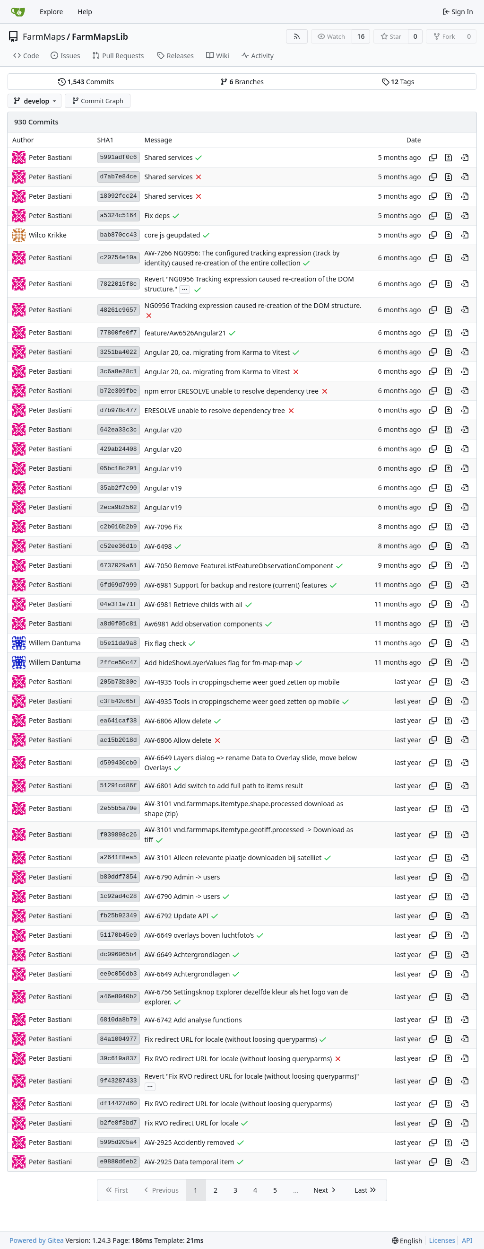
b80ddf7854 (118, 876)
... (185, 288)
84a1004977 (118, 1039)
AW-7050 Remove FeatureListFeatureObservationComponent (239, 565)
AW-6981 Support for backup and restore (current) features (236, 585)
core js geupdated (172, 234)
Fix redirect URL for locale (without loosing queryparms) (231, 1039)
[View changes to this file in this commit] (448, 157)
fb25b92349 (118, 915)
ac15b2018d (118, 740)
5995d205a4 (118, 1142)
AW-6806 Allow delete (178, 720)
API (467, 1240)
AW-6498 (158, 546)
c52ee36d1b (118, 546)
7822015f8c (118, 284)
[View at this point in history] (465, 157)
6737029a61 (118, 565)
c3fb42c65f (118, 701)
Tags (398, 81)
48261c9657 (118, 310)
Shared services (169, 157)
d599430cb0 (118, 762)
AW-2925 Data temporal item (189, 1161)
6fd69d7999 (118, 585)
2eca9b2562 (118, 507)
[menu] (407, 1240)
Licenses (442, 1240)
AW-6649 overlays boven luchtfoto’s (199, 935)
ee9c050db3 (118, 973)
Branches (242, 81)
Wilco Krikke (48, 234)
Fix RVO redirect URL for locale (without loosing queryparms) (238, 1058)
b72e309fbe (118, 391)
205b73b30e (118, 682)
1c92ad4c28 (118, 896)
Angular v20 (163, 429)
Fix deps (157, 215)
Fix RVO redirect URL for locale (192, 1122)
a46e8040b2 (118, 996)
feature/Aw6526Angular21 (185, 332)
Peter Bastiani (50, 157)
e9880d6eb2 (118, 1161)
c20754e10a (118, 257)
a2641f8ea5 (118, 857)
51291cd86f (118, 785)
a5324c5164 (118, 215)
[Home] (18, 11)
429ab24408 (118, 449)
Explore (51, 11)
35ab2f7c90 (118, 488)
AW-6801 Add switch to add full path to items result (224, 785)
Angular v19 (163, 468)
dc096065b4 (118, 954)
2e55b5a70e (118, 808)
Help (85, 11)
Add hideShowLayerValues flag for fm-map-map (219, 662)
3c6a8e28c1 (118, 371)
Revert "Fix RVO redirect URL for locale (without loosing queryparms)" (252, 1076)
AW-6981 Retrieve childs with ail (194, 604)
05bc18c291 (118, 468)
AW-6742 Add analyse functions (193, 1019)
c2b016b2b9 (118, 526)
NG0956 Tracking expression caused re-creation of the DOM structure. (253, 305)
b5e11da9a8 (118, 643)
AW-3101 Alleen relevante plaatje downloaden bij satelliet (233, 857)
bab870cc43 (118, 234)
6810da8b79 (118, 1019)
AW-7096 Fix (163, 526)
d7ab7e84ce (118, 176)
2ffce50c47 (118, 662)
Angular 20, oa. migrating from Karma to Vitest (217, 352)
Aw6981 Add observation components (204, 623)
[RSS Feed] (297, 36)
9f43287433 (118, 1080)
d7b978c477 (118, 410)
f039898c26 (118, 834)
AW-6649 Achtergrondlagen (187, 954)
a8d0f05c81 (118, 623)
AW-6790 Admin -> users (182, 876)
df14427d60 (118, 1103)
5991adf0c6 (118, 157)
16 (361, 36)
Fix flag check (165, 643)
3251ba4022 (118, 352)
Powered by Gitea (36, 1240)
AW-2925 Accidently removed (189, 1142)
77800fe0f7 (118, 332)
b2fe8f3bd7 (118, 1122)
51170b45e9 (118, 935)
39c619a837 (118, 1058)
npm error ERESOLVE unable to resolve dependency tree (232, 391)
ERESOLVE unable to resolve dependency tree (215, 410)
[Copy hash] (433, 157)
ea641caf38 (118, 720)
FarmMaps (44, 36)
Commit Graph (97, 101)
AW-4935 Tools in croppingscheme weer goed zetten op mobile (242, 681)
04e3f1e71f (118, 604)
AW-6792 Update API (177, 915)
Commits (86, 81)
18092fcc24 (118, 196)
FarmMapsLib (100, 36)
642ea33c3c (118, 429)
